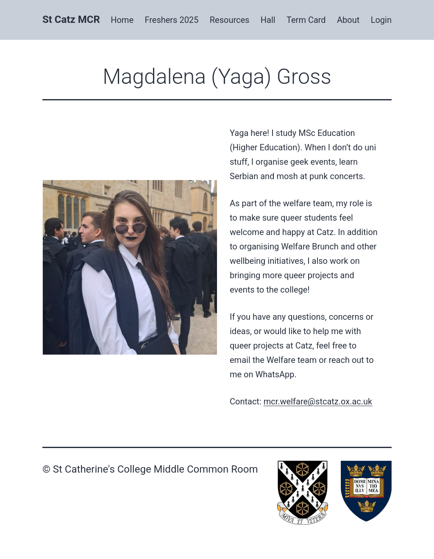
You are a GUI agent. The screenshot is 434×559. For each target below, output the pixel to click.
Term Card (306, 20)
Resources (230, 20)
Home (122, 20)
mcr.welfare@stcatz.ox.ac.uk (318, 401)
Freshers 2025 (171, 20)
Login (381, 20)
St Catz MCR (71, 19)
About (348, 20)
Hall (268, 20)
